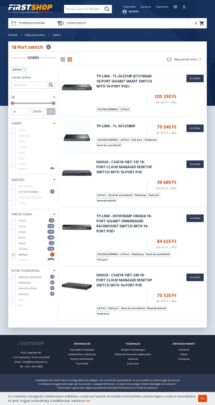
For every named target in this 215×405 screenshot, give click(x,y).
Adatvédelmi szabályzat (82, 354)
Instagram (184, 358)
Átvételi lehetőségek (133, 349)
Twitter (184, 354)
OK (51, 111)
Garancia (145, 6)
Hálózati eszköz (35, 35)
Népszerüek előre (184, 59)
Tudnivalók (128, 6)
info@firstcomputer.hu (34, 361)
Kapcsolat (162, 6)
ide (88, 401)
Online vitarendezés (82, 358)
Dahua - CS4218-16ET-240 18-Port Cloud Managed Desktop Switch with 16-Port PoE (124, 280)
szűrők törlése (21, 77)
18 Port (17, 69)
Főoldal (12, 35)
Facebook (183, 349)
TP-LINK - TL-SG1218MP (115, 126)
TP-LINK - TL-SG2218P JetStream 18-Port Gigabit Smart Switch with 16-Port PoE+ (124, 81)
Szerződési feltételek (82, 349)
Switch (56, 35)
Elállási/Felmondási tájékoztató (133, 354)
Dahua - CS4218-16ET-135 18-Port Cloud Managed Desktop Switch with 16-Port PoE (124, 167)
